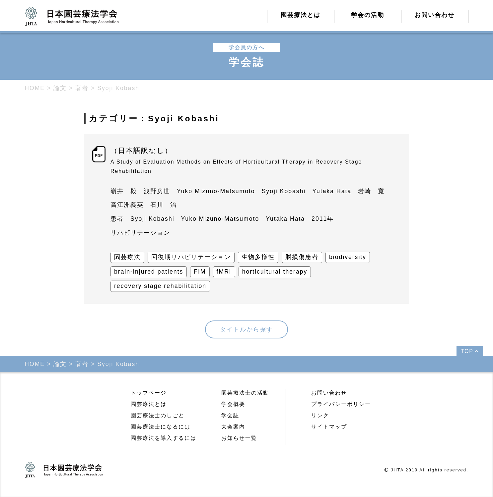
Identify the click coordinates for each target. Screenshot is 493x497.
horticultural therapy (275, 271)
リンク (320, 415)
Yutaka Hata (331, 191)
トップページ (149, 393)
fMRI (224, 271)
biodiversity (347, 257)
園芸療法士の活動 (245, 393)
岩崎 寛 (371, 191)
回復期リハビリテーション (191, 257)
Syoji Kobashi (284, 191)
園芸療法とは (149, 404)
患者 (117, 218)
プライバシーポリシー (341, 404)
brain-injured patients (148, 271)
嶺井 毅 (123, 191)
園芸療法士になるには (160, 427)
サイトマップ (329, 427)
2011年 (323, 218)
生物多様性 (258, 257)
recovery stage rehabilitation (160, 286)
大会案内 (233, 427)
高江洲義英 (127, 204)
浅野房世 (157, 191)
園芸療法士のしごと (157, 415)
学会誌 (230, 415)
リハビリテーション (140, 232)
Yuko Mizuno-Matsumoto (216, 191)
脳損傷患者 (301, 257)
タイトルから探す (246, 329)
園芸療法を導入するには (163, 438)
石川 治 (163, 204)
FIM (200, 271)
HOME (35, 88)
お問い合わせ (435, 15)
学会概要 (233, 404)
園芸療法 (127, 257)
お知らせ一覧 (239, 438)
